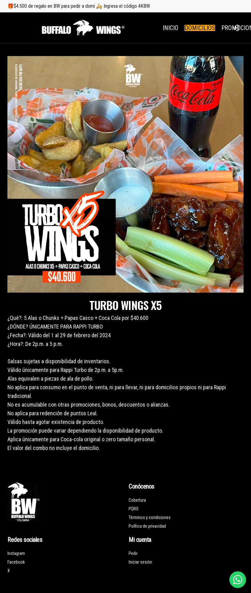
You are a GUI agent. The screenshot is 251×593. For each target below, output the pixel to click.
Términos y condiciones (150, 517)
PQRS (133, 508)
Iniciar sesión (140, 562)
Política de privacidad (147, 526)
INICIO (170, 28)
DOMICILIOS (200, 28)
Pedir (133, 553)
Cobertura (137, 500)
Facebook (16, 562)
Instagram (16, 553)
